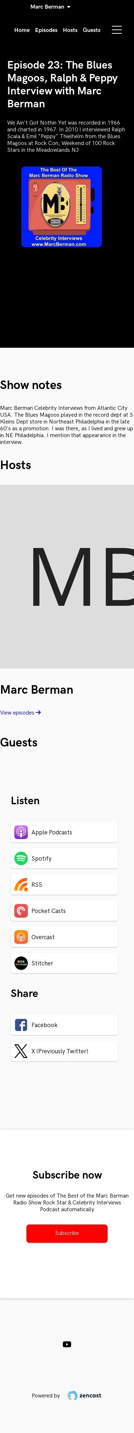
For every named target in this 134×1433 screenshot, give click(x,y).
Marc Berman (48, 7)
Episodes (46, 30)
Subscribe (67, 1233)
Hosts (70, 30)
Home (22, 30)
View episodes (20, 713)
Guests (91, 30)
